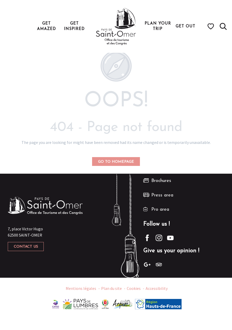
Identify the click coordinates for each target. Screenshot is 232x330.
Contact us (26, 247)
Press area (162, 195)
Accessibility (157, 288)
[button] (223, 26)
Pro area (160, 209)
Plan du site (111, 288)
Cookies (134, 288)
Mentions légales (81, 288)
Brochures (161, 180)
